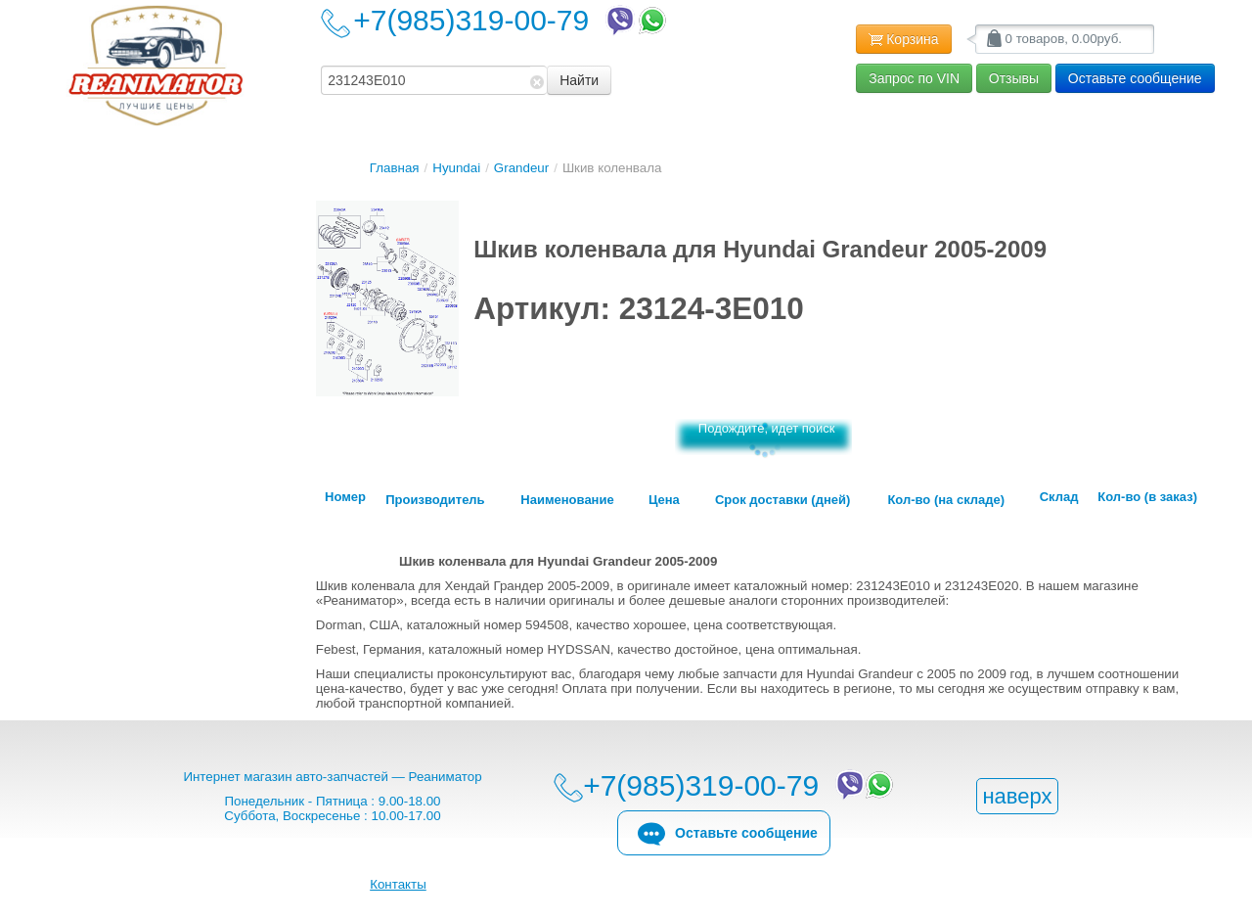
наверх (1016, 796)
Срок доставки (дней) (782, 500)
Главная (395, 168)
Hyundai (456, 168)
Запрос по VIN (914, 78)
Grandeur (521, 168)
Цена (664, 500)
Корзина (903, 40)
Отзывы (1014, 78)
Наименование (566, 500)
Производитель (434, 500)
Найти (579, 80)
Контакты (398, 884)
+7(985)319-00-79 (511, 20)
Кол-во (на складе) (946, 500)
